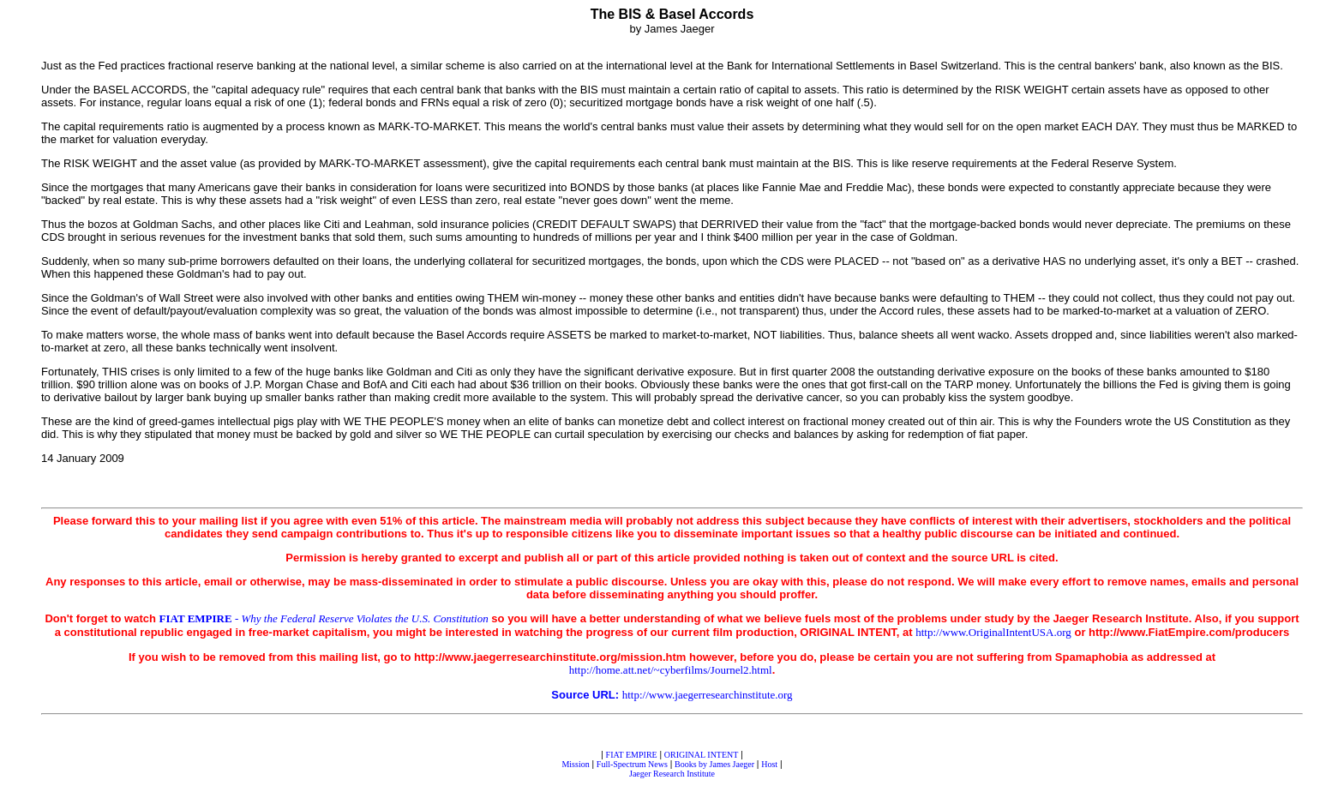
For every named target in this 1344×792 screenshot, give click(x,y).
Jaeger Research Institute (672, 773)
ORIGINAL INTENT (701, 754)
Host (769, 764)
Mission (575, 764)
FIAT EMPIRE (631, 754)
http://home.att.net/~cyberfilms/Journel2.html (670, 669)
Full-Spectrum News (632, 764)
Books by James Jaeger (714, 764)
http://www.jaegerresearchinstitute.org (707, 694)
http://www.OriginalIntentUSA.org (993, 632)
